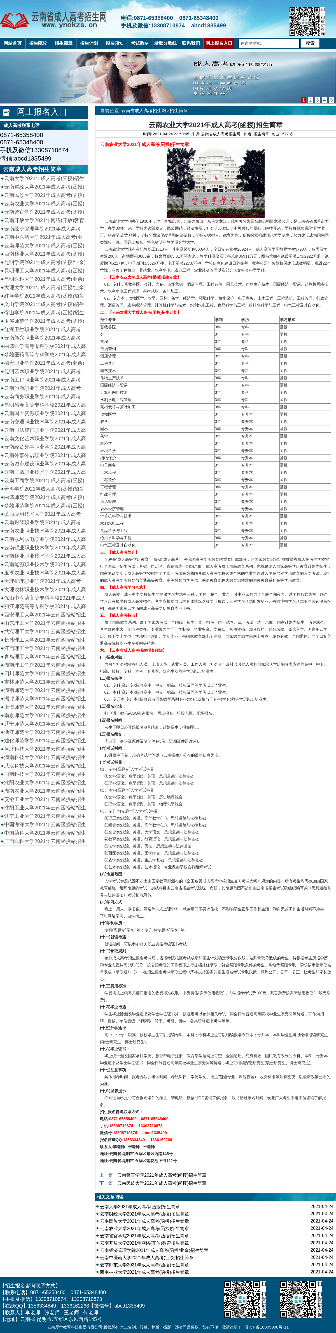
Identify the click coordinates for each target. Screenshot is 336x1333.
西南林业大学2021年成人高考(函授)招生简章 (144, 1272)
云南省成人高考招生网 (143, 110)
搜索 (310, 43)
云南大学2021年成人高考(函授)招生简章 (140, 1206)
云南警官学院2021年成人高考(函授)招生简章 (161, 1175)
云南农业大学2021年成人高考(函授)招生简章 (144, 1228)
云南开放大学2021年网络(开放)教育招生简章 (144, 1243)
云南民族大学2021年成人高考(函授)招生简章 (161, 1183)
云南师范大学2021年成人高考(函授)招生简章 (144, 1265)
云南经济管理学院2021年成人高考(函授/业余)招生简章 (154, 1250)
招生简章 (179, 110)
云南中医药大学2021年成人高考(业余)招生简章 (146, 1257)
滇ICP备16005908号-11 (266, 1327)
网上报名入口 (42, 111)
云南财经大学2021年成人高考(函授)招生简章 (144, 1214)
